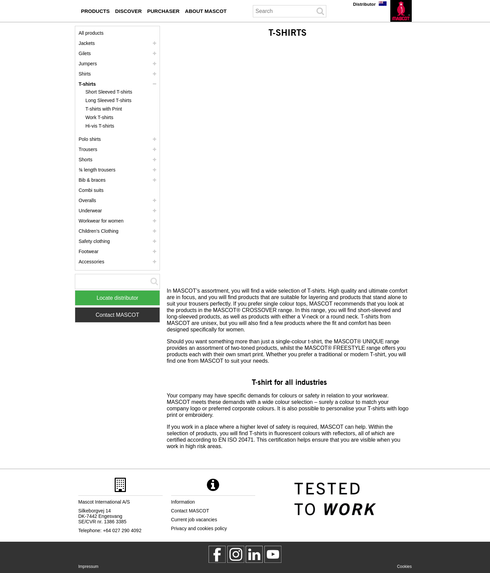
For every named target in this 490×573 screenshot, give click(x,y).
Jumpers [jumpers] (88, 63)
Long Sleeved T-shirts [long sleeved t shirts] (108, 100)
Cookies (404, 566)
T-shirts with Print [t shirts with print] (103, 109)
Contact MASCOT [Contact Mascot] (117, 315)
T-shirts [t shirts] (87, 84)
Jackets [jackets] (87, 43)
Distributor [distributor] (364, 4)
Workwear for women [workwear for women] (101, 221)
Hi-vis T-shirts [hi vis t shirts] (99, 126)
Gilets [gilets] (85, 53)
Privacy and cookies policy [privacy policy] (199, 528)
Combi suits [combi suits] (91, 190)
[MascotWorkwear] (217, 554)
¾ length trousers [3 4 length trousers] (97, 170)
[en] (401, 11)
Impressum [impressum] (88, 566)
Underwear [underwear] (90, 210)
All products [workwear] (91, 33)
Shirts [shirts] (85, 74)
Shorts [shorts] (85, 159)
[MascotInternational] (272, 554)
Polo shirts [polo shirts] (90, 139)
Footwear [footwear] (88, 251)
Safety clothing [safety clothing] (94, 241)
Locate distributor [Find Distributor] (117, 298)
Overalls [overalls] (87, 200)
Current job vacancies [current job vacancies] (194, 519)
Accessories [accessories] (91, 261)
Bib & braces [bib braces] (92, 180)
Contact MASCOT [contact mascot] (190, 510)
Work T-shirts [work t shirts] (99, 117)
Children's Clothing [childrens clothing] (98, 231)
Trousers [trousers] (88, 149)
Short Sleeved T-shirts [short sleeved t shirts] (108, 92)
